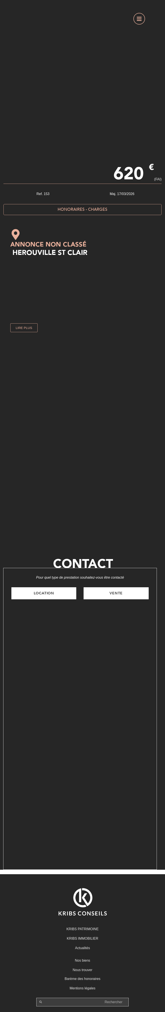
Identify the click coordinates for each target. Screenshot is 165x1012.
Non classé (66, 244)
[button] (24, 327)
